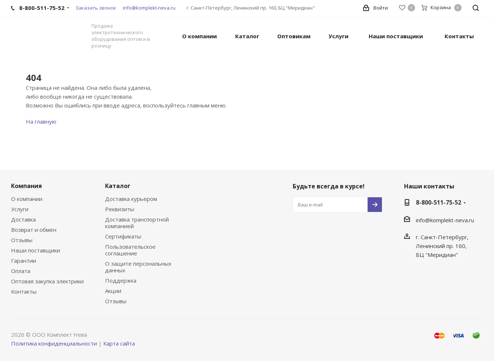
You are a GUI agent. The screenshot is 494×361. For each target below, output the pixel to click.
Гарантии (23, 260)
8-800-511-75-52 (438, 202)
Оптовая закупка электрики (47, 281)
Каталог (118, 186)
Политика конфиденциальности (54, 343)
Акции (113, 290)
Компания (26, 186)
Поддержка (120, 280)
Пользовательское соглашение (130, 250)
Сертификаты (123, 236)
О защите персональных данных (138, 267)
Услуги (19, 209)
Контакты (23, 291)
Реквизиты (119, 209)
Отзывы (21, 240)
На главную (41, 121)
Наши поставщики (35, 250)
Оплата (20, 271)
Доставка (23, 219)
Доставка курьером (131, 198)
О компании (26, 198)
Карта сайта (119, 343)
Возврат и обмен (33, 229)
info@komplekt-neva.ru (149, 7)
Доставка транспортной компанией (137, 223)
